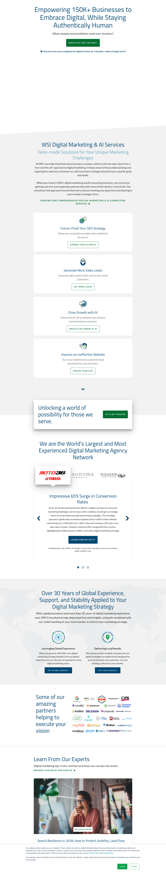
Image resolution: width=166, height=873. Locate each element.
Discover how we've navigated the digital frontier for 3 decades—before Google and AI (84, 54)
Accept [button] (122, 867)
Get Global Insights (58, 600)
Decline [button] (134, 867)
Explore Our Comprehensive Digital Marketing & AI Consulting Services (83, 205)
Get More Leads (109, 252)
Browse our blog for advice (53, 700)
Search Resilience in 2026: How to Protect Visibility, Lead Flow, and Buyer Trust (56, 746)
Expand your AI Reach (57, 252)
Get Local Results (107, 600)
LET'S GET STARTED (112, 342)
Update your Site (108, 298)
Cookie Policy (108, 853)
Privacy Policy (94, 853)
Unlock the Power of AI (57, 298)
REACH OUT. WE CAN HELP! (83, 44)
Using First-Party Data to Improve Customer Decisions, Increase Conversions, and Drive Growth (106, 750)
